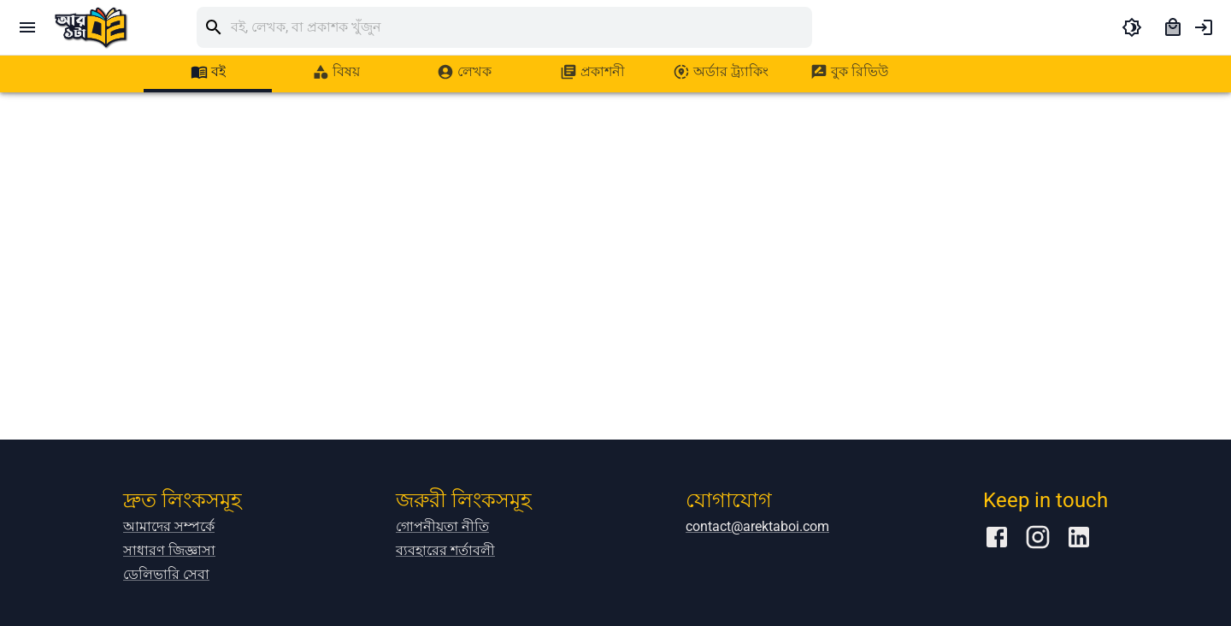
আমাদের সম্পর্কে (169, 526)
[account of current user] (1204, 27)
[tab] (208, 71)
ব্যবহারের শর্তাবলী (445, 550)
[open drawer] (27, 27)
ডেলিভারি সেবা (166, 574)
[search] (521, 27)
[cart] (1173, 27)
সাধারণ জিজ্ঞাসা (169, 550)
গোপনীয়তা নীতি (442, 526)
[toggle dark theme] (1132, 27)
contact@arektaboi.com (757, 526)
